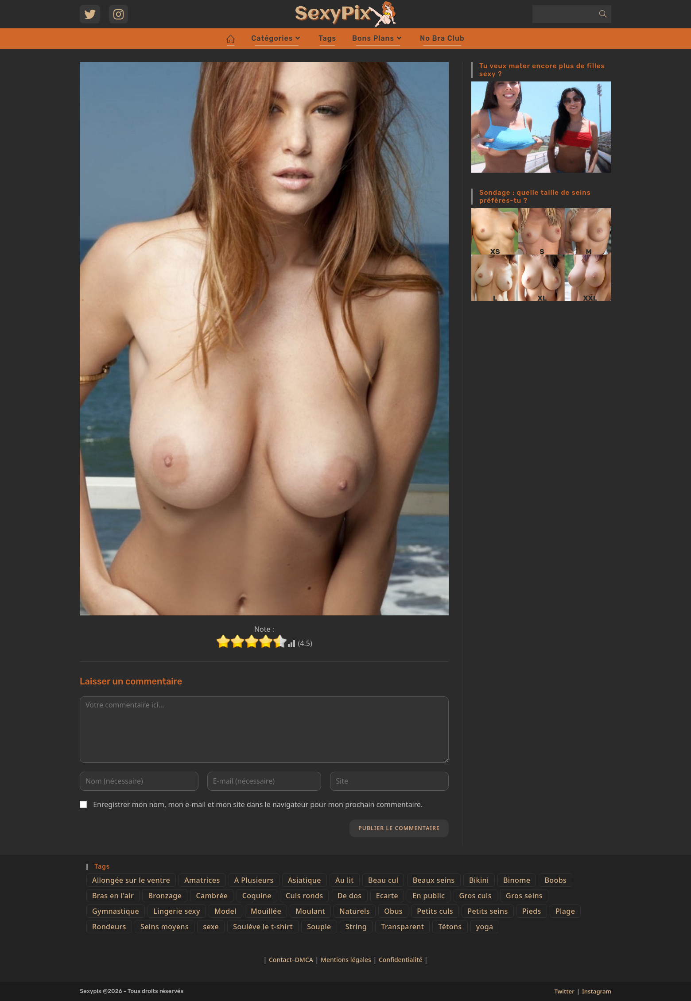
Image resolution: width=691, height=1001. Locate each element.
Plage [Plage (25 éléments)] (565, 911)
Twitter (564, 991)
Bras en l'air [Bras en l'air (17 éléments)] (113, 896)
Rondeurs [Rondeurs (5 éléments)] (109, 926)
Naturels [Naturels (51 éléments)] (354, 911)
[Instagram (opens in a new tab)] (118, 14)
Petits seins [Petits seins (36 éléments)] (487, 911)
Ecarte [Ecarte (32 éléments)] (387, 896)
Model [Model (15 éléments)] (225, 911)
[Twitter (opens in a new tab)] (90, 14)
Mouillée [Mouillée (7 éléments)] (266, 911)
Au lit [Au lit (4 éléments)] (344, 880)
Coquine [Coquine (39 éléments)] (257, 896)
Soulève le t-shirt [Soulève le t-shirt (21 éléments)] (263, 926)
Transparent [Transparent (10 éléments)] (402, 926)
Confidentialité (401, 959)
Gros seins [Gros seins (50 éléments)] (524, 896)
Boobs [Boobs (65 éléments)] (555, 880)
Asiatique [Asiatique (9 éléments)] (304, 880)
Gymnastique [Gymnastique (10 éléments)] (115, 911)
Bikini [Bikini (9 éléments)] (479, 880)
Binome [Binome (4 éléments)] (516, 880)
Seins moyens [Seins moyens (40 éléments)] (164, 926)
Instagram (596, 991)
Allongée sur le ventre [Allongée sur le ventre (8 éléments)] (131, 880)
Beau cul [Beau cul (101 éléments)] (383, 880)
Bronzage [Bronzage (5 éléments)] (165, 896)
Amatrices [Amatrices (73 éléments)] (202, 880)
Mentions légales (346, 959)
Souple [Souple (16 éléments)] (319, 926)
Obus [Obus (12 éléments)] (393, 911)
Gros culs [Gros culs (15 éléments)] (475, 896)
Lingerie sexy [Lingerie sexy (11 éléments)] (176, 911)
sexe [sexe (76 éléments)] (211, 926)
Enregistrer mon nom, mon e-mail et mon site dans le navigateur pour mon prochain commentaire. (258, 804)
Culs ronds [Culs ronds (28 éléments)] (304, 896)
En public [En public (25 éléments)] (428, 896)
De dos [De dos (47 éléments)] (350, 896)
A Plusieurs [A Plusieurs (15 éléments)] (254, 880)
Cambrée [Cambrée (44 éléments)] (212, 896)
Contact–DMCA (291, 959)
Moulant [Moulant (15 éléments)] (310, 911)
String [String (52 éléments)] (356, 926)
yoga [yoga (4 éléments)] (484, 926)
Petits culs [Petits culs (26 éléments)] (435, 911)
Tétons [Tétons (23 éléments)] (450, 926)
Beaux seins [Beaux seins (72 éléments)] (434, 880)
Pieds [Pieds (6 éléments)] (531, 911)
